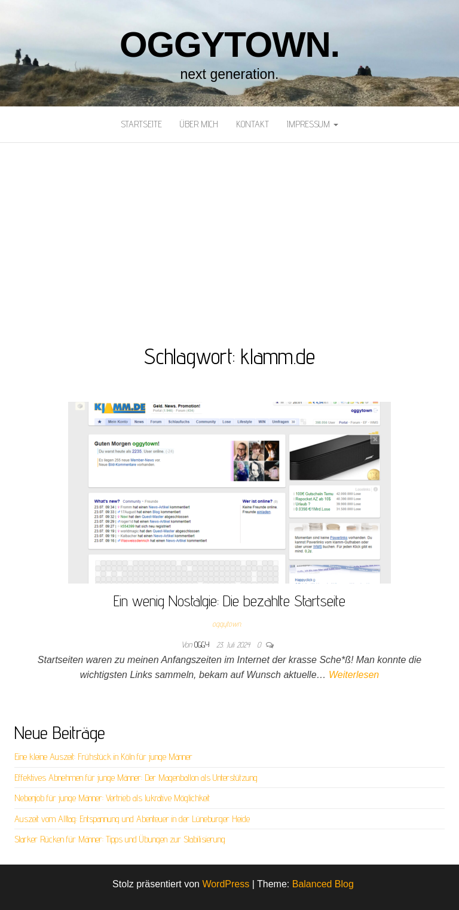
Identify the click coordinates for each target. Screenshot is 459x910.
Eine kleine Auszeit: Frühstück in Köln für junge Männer (103, 756)
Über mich (199, 124)
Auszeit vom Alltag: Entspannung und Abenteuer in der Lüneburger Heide (132, 819)
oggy (203, 644)
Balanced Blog (323, 884)
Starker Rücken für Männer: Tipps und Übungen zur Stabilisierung (119, 839)
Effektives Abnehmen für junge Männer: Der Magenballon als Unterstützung (136, 777)
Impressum (312, 124)
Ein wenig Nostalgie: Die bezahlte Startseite (229, 600)
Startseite (141, 124)
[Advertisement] (229, 232)
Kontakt (252, 124)
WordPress (225, 884)
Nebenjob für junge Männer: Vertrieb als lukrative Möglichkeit (112, 798)
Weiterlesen (354, 675)
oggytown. (229, 45)
